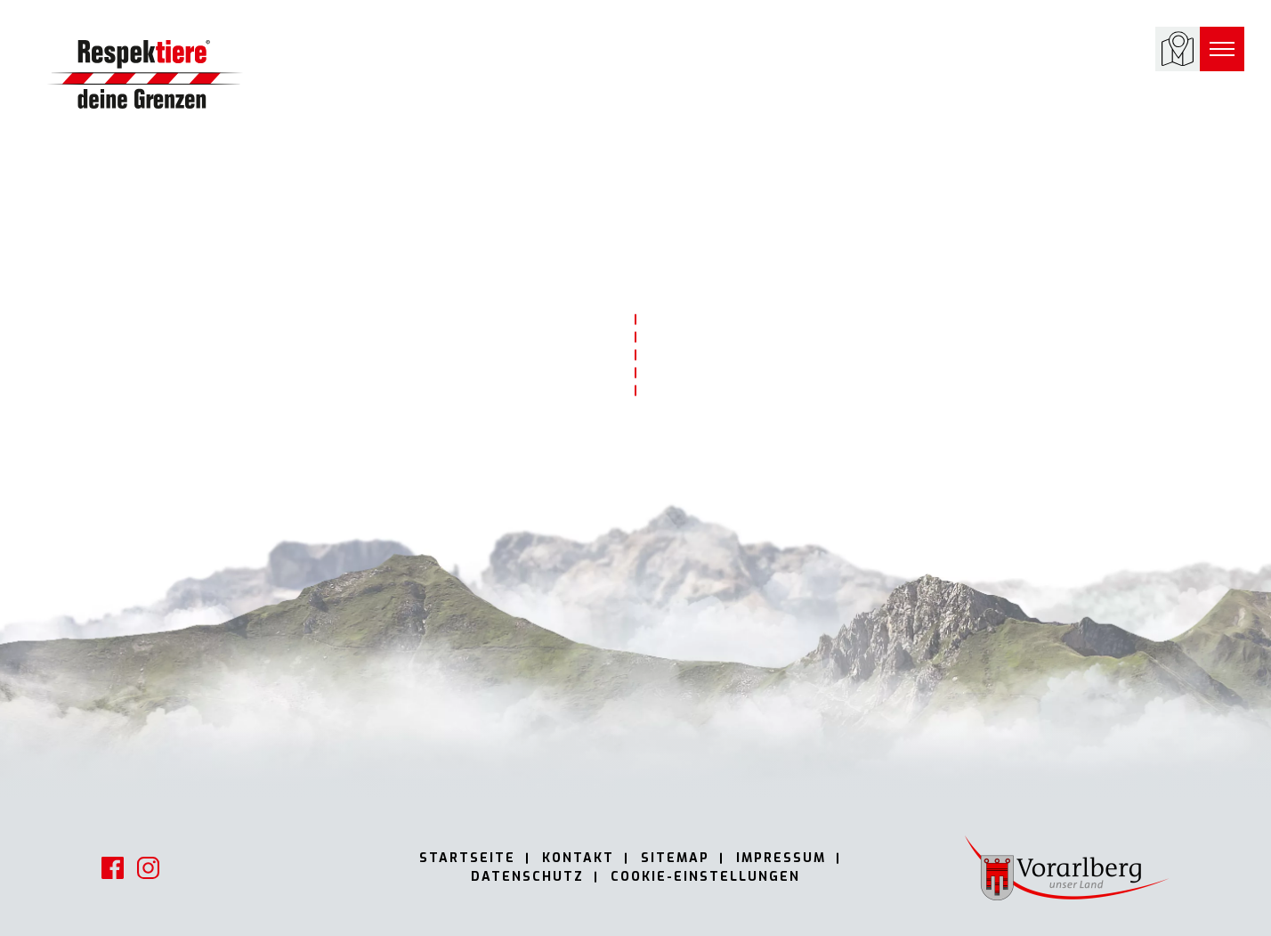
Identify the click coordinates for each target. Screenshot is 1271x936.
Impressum (781, 858)
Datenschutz (527, 876)
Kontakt (578, 858)
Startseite (467, 858)
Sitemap (675, 858)
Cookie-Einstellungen (705, 876)
